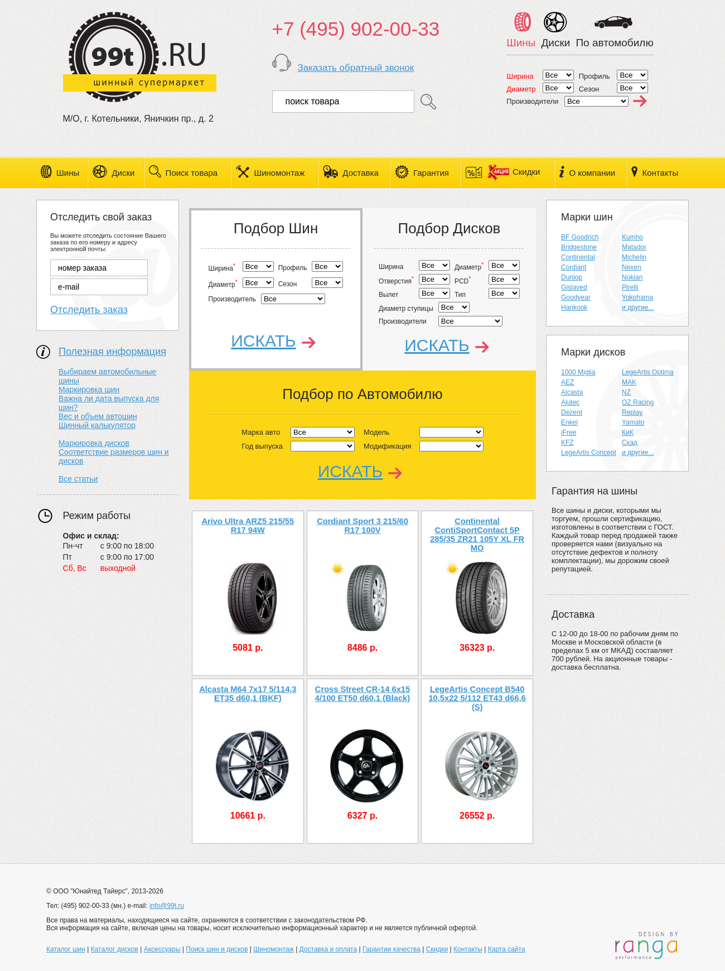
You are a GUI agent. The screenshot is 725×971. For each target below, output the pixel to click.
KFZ (567, 442)
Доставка (360, 172)
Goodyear (576, 297)
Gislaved (574, 287)
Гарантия (431, 172)
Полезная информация (112, 351)
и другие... (638, 307)
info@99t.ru (166, 906)
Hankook (574, 307)
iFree (568, 432)
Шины (67, 172)
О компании (592, 172)
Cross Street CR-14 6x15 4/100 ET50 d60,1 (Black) (362, 694)
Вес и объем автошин (98, 416)
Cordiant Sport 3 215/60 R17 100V (362, 526)
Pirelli (630, 287)
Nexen (631, 267)
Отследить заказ (89, 309)
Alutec (570, 402)
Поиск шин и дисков (217, 949)
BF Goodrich (579, 237)
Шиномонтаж (279, 172)
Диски (123, 172)
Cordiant (573, 267)
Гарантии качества (391, 949)
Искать (263, 340)
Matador (634, 247)
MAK (629, 382)
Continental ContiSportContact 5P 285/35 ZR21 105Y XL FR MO (477, 531)
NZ (626, 392)
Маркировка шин (89, 389)
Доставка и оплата (328, 949)
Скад (629, 442)
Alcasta (572, 392)
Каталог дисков (114, 949)
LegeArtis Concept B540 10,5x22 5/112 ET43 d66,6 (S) (476, 698)
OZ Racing (638, 402)
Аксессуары (162, 949)
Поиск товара (192, 172)
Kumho (632, 237)
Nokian (632, 277)
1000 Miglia (578, 372)
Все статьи (78, 478)
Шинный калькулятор (97, 425)
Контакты (660, 172)
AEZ (567, 382)
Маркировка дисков (94, 443)
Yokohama (637, 297)
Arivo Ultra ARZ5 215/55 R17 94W (248, 526)
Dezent (571, 412)
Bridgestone (579, 247)
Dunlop (571, 277)
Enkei (569, 422)
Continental (578, 257)
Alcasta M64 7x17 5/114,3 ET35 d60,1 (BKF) (247, 694)
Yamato (633, 422)
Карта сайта (506, 949)
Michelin (634, 257)
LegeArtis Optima (648, 372)
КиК (628, 432)
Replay (632, 412)
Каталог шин (65, 949)
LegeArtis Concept (588, 452)
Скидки (513, 171)
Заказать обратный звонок (356, 68)
